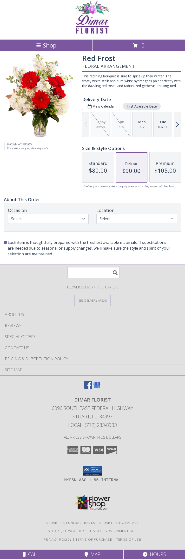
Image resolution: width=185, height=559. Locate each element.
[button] (92, 471)
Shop (46, 45)
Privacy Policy (58, 539)
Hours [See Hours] (154, 554)
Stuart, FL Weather (66, 531)
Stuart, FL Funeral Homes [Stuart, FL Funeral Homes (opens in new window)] (70, 522)
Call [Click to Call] (31, 554)
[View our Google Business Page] (97, 387)
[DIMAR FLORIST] (92, 32)
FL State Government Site (112, 531)
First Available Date (142, 106)
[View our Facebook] (88, 387)
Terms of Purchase (94, 539)
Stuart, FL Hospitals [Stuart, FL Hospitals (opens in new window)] (119, 522)
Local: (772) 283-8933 (92, 425)
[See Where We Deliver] (92, 300)
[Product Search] (93, 272)
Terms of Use (128, 539)
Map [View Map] (92, 554)
